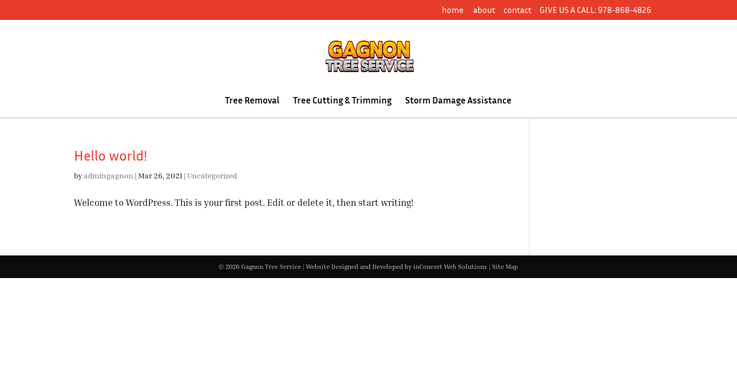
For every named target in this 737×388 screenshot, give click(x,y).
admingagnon (108, 175)
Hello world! (110, 155)
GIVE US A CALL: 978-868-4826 (595, 9)
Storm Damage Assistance (458, 101)
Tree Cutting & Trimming (342, 101)
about (484, 9)
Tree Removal (252, 101)
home (453, 9)
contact (517, 9)
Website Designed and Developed (354, 266)
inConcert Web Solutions (450, 266)
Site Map (505, 266)
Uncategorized (212, 175)
